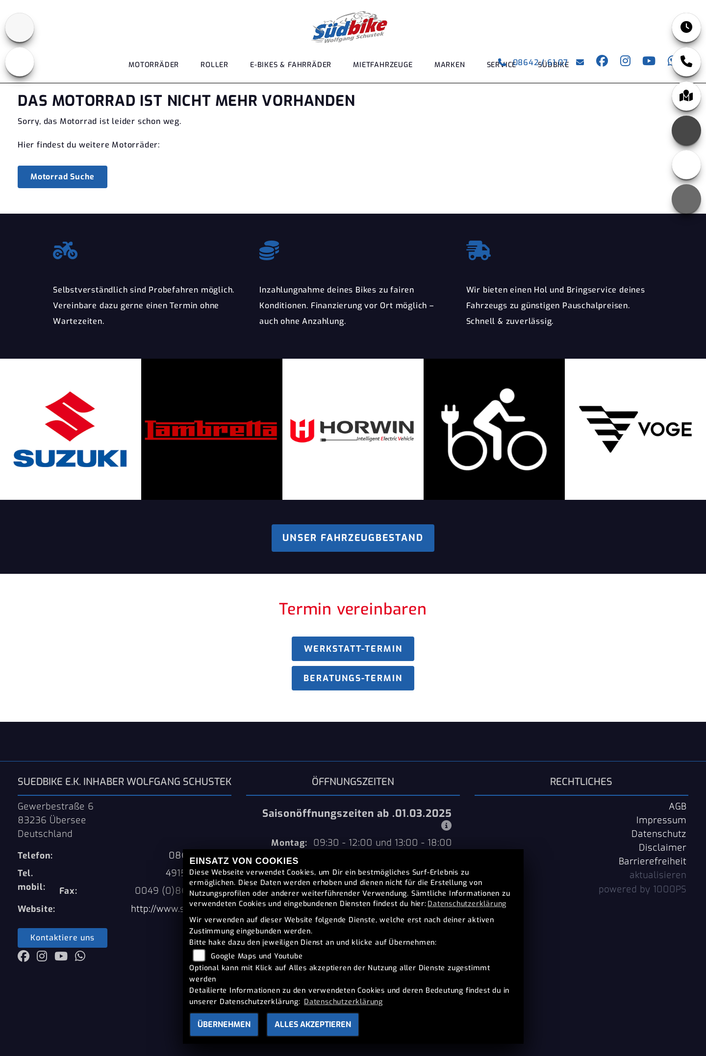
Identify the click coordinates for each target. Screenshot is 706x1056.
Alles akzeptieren (313, 1024)
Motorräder (153, 65)
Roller (214, 65)
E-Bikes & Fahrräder (290, 65)
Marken (449, 65)
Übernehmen (224, 1024)
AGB (677, 806)
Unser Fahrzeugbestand (353, 538)
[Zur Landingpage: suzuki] (19, 27)
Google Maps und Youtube (257, 956)
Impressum (661, 820)
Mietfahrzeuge (382, 65)
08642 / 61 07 (533, 62)
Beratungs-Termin (353, 678)
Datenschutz (658, 834)
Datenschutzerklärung (467, 904)
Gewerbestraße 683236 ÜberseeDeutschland (56, 820)
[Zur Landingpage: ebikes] (19, 61)
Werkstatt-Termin (353, 649)
